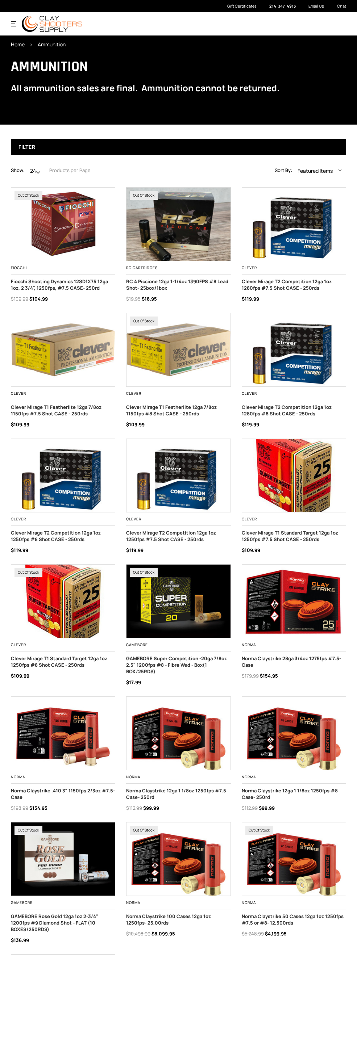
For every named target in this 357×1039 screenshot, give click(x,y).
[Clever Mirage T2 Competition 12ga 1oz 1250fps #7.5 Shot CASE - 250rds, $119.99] (178, 475)
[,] (178, 224)
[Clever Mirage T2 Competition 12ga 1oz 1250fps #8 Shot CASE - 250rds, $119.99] (63, 475)
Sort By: (283, 170)
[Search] (326, 24)
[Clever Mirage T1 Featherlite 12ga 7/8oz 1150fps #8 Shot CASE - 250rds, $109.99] (178, 349)
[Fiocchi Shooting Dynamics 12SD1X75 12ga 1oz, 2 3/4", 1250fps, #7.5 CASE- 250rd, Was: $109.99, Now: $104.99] (63, 224)
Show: (18, 170)
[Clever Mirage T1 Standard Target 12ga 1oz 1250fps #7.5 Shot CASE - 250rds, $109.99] (294, 475)
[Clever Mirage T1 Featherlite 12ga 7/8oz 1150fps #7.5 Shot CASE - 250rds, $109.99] (63, 349)
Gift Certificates (242, 6)
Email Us (312, 6)
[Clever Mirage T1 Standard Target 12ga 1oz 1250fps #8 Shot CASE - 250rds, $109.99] (63, 601)
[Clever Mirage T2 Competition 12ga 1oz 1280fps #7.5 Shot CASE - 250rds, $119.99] (294, 224)
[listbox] (321, 170)
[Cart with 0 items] (341, 23)
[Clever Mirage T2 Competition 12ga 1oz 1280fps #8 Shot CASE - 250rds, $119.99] (294, 349)
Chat (337, 6)
